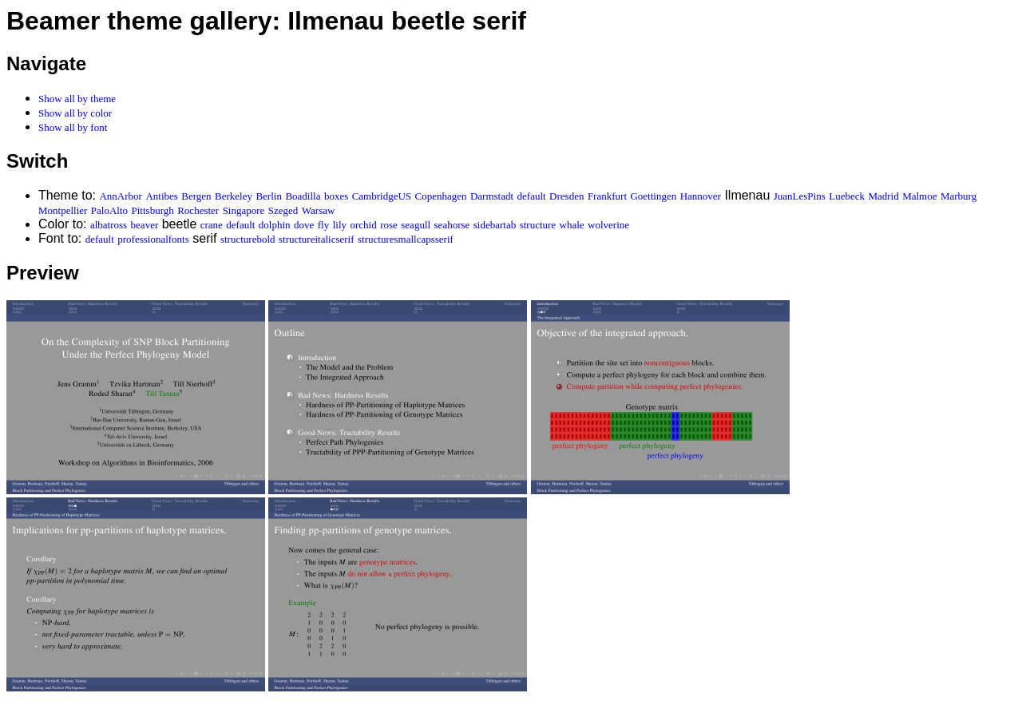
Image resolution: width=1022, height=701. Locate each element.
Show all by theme (77, 99)
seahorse (452, 225)
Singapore (244, 210)
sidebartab (494, 225)
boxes (336, 196)
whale (572, 225)
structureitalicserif (317, 239)
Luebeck (847, 196)
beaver (145, 225)
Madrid (883, 196)
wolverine (608, 225)
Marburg (958, 196)
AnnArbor (120, 196)
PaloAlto (109, 210)
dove (304, 225)
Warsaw (318, 210)
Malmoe (919, 196)
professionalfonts (153, 239)
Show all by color (75, 113)
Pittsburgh (153, 210)
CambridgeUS (381, 196)
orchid (363, 225)
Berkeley (233, 196)
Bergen (196, 196)
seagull (415, 225)
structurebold (247, 239)
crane (211, 225)
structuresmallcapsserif (406, 239)
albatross (108, 225)
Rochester (198, 210)
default (531, 196)
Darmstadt (491, 196)
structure (538, 225)
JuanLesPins (800, 196)
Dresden (566, 196)
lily (340, 225)
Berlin (269, 196)
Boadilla (302, 196)
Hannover (700, 196)
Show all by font (72, 127)
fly (323, 225)
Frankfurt (607, 196)
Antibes (161, 196)
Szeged (283, 210)
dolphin (275, 225)
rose (389, 225)
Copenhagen (441, 196)
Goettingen (653, 196)
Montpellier (62, 210)
